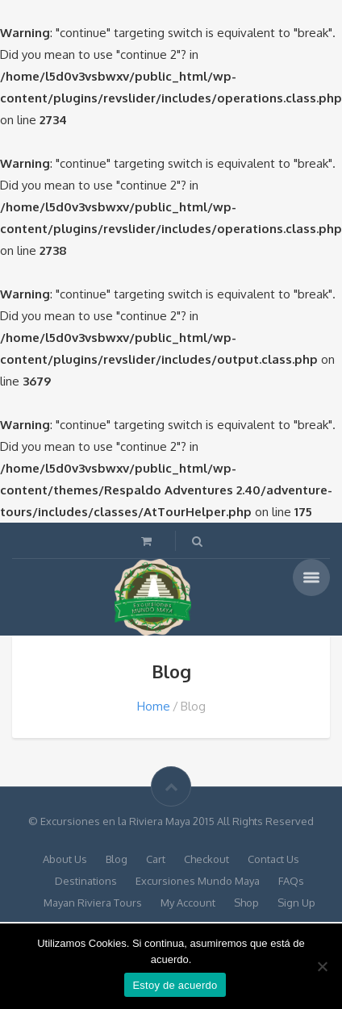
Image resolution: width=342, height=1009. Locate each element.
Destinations (86, 880)
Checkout (206, 859)
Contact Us (273, 859)
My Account (188, 902)
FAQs (291, 880)
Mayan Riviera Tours (93, 902)
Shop (246, 902)
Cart (155, 859)
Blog (116, 859)
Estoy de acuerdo (174, 985)
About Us (65, 859)
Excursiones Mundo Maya (198, 880)
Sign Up (296, 902)
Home (153, 706)
